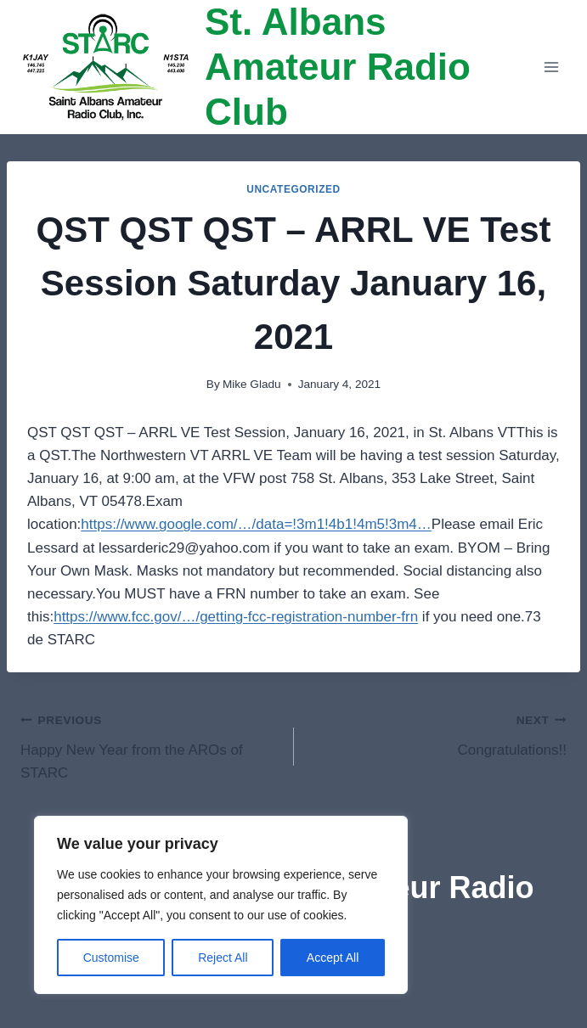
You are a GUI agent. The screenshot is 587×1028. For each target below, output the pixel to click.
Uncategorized (293, 189)
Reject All (222, 957)
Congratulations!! (437, 733)
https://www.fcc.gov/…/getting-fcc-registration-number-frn (236, 617)
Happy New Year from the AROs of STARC (149, 744)
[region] (221, 905)
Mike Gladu (252, 384)
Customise (111, 957)
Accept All (332, 957)
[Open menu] (551, 67)
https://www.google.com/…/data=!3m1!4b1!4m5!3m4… (256, 524)
